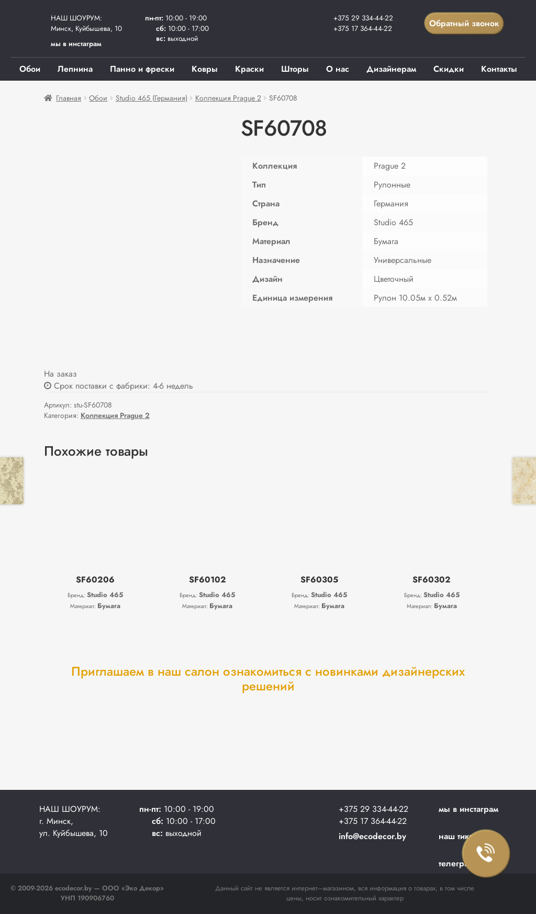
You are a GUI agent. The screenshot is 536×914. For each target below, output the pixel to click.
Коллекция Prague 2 (228, 98)
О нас (337, 69)
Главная (68, 98)
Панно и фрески (142, 69)
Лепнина (75, 69)
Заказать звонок (486, 853)
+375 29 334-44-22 (363, 18)
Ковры (205, 69)
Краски (249, 69)
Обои (29, 69)
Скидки (448, 69)
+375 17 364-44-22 (362, 28)
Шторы (295, 69)
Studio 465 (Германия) (151, 98)
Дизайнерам (391, 69)
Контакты (499, 69)
